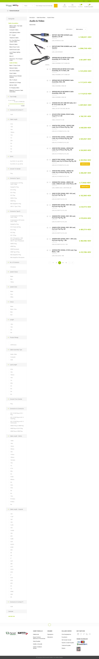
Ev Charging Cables (14, 87)
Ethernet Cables (13, 44)
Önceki (49, 262)
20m (11, 140)
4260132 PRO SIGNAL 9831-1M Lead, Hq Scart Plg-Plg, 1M (64, 194)
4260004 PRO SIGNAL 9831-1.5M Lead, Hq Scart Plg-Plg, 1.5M (64, 239)
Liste (92, 29)
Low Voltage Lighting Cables (14, 53)
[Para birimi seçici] (84, 1)
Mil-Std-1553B (13, 85)
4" (10, 558)
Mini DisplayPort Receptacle (17, 257)
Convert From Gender (16, 399)
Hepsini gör (11, 616)
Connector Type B (15, 211)
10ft (11, 514)
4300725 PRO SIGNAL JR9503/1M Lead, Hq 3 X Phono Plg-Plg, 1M (62, 171)
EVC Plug (12, 195)
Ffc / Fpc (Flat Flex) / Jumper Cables (14, 41)
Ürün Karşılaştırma (72, 6)
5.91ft (11, 569)
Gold (11, 114)
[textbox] (44, 5)
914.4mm (12, 499)
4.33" (11, 561)
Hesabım (65, 6)
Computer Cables (13, 30)
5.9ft (11, 572)
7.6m (11, 496)
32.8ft (11, 547)
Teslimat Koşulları (66, 645)
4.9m (11, 488)
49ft (11, 564)
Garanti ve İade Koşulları (68, 642)
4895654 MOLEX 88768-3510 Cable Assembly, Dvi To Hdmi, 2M (63, 69)
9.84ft (11, 591)
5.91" (11, 566)
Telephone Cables (14, 37)
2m (11, 143)
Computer (13, 357)
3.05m (12, 476)
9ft (11, 597)
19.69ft (12, 530)
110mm (12, 454)
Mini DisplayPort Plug (15, 203)
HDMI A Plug (13, 198)
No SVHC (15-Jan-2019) (16, 161)
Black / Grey (13, 309)
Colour (12, 302)
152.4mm (12, 460)
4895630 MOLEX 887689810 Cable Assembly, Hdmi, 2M (63, 92)
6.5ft (11, 577)
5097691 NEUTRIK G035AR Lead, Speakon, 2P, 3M (62, 35)
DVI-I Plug (12, 192)
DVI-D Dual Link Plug (15, 227)
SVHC (11, 156)
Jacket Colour (14, 272)
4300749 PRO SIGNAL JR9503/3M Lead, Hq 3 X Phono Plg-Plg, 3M (62, 149)
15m (11, 135)
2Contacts (13, 267)
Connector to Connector (17, 408)
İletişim (63, 648)
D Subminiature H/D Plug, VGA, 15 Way (16, 183)
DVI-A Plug (13, 190)
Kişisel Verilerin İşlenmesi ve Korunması (39, 637)
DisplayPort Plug (14, 187)
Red (11, 314)
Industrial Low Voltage (15, 82)
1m (11, 138)
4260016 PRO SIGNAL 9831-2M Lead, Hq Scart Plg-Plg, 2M (64, 228)
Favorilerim (64, 637)
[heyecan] (84, 634)
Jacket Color (13, 287)
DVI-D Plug (13, 229)
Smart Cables (12, 73)
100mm (12, 449)
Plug (11, 173)
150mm (12, 132)
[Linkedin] (87, 634)
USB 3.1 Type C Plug (15, 206)
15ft (11, 522)
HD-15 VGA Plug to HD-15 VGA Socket (17, 422)
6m (11, 151)
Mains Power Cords (14, 47)
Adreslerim (50, 637)
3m (11, 146)
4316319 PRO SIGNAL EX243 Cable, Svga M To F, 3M (63, 115)
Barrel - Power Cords (14, 65)
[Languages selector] (90, 1)
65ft (11, 583)
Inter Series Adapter (14, 70)
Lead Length (13, 364)
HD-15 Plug (13, 235)
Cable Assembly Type (16, 349)
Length (12, 319)
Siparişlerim (50, 634)
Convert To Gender (15, 169)
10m (11, 129)
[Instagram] (78, 634)
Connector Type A (15, 178)
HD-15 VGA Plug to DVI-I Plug (16, 414)
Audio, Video (13, 354)
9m (11, 504)
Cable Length (13, 119)
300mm (12, 479)
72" (11, 588)
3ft (11, 555)
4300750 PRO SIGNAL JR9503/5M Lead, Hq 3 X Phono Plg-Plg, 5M (62, 137)
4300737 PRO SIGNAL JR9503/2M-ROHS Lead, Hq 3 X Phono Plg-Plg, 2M (64, 160)
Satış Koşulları (36, 641)
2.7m (11, 468)
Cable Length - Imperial (16, 509)
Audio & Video (13, 63)
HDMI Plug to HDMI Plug (16, 431)
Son (72, 262)
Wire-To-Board (13, 80)
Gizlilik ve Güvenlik (37, 644)
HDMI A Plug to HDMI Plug (17, 425)
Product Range (14, 337)
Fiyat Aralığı (13, 96)
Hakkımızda (36, 634)
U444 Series (13, 345)
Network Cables (13, 68)
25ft (11, 536)
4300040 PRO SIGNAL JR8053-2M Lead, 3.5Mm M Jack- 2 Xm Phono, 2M (64, 183)
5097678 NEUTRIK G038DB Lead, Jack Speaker (64, 47)
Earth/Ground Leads (14, 49)
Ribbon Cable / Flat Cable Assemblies (15, 26)
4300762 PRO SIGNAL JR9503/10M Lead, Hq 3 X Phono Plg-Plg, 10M (63, 126)
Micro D (11, 56)
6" (10, 575)
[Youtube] (90, 634)
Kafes (89, 29)
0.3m (11, 124)
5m (11, 149)
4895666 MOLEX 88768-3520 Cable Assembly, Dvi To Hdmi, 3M (63, 58)
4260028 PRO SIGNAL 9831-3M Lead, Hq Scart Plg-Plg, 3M (64, 217)
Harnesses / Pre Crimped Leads (15, 59)
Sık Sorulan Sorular (66, 640)
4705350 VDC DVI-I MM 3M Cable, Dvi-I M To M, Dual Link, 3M (64, 103)
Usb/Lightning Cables (14, 32)
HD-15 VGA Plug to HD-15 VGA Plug (17, 418)
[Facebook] (81, 634)
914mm (12, 501)
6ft (11, 586)
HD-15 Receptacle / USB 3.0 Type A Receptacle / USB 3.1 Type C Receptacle (17, 239)
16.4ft (11, 525)
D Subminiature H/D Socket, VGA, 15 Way (17, 220)
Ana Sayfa (32, 17)
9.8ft (11, 594)
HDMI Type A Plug (14, 252)
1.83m (12, 440)
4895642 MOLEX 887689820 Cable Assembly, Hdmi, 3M (63, 81)
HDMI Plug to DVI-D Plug (16, 428)
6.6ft (11, 580)
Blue (11, 279)
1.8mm (12, 446)
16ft (11, 527)
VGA (11, 360)
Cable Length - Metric (16, 436)
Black (11, 276)
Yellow (12, 282)
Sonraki (69, 262)
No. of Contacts (14, 262)
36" (11, 552)
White (11, 297)
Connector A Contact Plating (18, 602)
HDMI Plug (13, 201)
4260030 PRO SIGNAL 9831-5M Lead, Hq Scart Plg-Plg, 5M (64, 205)
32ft (11, 550)
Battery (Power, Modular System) (15, 76)
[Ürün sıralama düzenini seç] (80, 29)
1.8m (11, 126)
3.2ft (11, 541)
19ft (11, 533)
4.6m (11, 485)
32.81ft (12, 544)
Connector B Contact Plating (18, 110)
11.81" (12, 516)
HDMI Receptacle (14, 249)
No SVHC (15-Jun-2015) (16, 164)
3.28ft (11, 539)
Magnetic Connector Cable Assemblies (16, 91)
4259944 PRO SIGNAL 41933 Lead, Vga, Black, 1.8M (64, 250)
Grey (11, 294)
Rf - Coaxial (12, 35)
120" (11, 519)
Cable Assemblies (13, 23)
